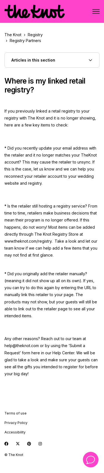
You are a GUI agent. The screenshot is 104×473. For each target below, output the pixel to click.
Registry (35, 34)
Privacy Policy (15, 423)
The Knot (12, 34)
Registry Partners (25, 40)
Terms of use (15, 413)
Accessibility (15, 432)
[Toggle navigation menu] (96, 11)
